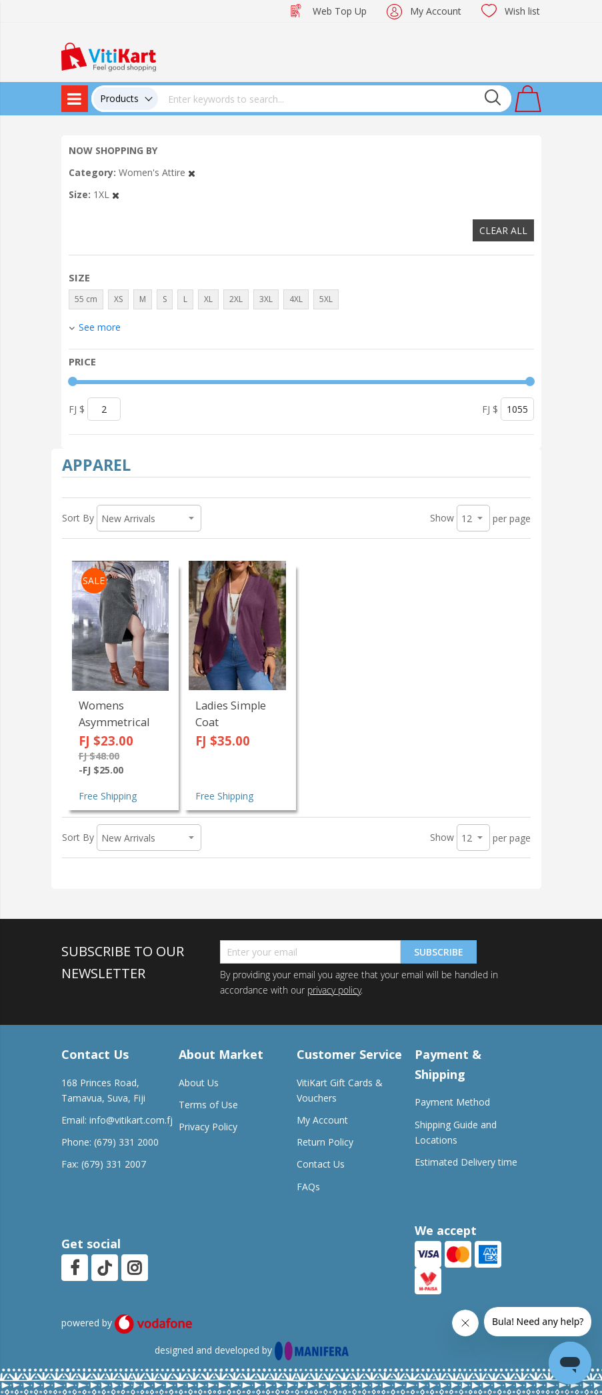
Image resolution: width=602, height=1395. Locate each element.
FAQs (308, 1186)
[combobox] (334, 98)
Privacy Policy (208, 1126)
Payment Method (452, 1102)
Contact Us (321, 1164)
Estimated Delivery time (466, 1162)
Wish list (522, 11)
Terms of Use (208, 1104)
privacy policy (334, 990)
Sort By (78, 517)
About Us (199, 1082)
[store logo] (108, 55)
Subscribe (438, 952)
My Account (435, 11)
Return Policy (325, 1142)
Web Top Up (340, 11)
